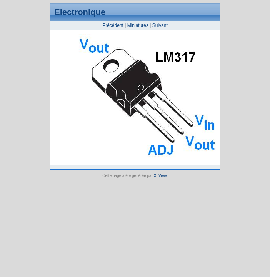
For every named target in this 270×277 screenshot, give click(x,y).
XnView (160, 176)
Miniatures (137, 25)
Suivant (160, 25)
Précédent (112, 25)
